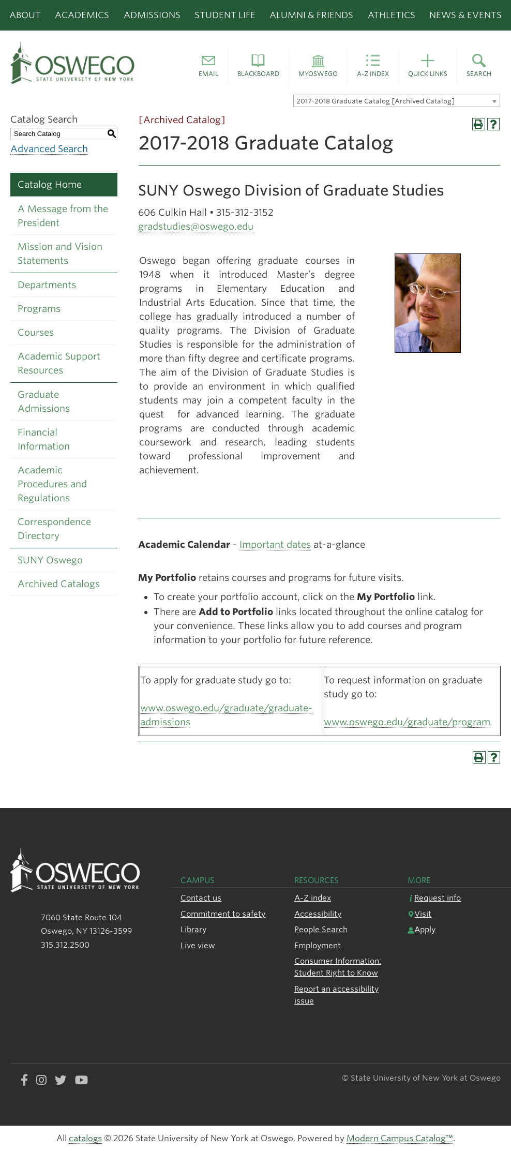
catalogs (85, 1138)
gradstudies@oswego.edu (195, 226)
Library (193, 929)
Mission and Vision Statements (60, 253)
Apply (421, 929)
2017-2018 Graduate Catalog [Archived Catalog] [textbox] (375, 101)
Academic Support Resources (59, 363)
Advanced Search (49, 148)
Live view (198, 945)
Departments (47, 284)
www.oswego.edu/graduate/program (407, 721)
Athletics (391, 15)
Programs (39, 308)
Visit (419, 914)
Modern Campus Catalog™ (400, 1138)
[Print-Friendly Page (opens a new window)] (478, 124)
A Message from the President (63, 215)
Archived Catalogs (59, 583)
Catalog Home (50, 184)
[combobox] (396, 101)
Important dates (275, 544)
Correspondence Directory (54, 528)
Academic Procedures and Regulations (52, 484)
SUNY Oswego (50, 560)
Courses (36, 332)
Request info (434, 898)
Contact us (201, 898)
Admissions (152, 15)
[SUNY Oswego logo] (85, 62)
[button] (208, 67)
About (25, 15)
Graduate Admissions (44, 401)
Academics (82, 15)
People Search (321, 929)
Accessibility (317, 914)
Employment (317, 945)
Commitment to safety (223, 914)
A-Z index (312, 898)
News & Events (465, 15)
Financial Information (44, 439)
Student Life (224, 15)
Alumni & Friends (311, 15)
